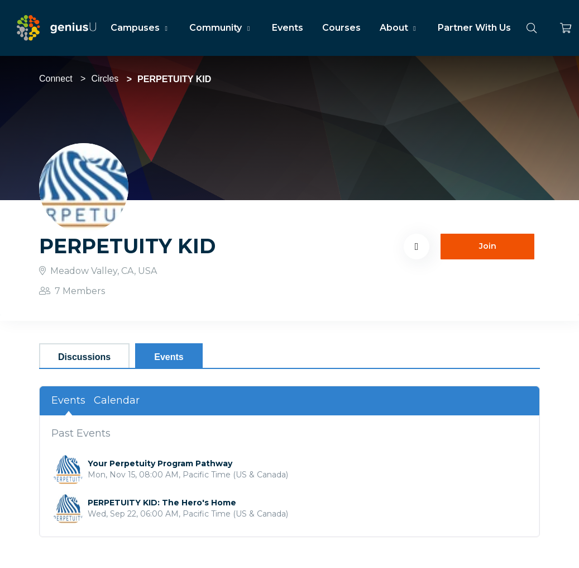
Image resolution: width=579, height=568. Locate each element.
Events (287, 27)
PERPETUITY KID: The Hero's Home (162, 503)
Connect (56, 78)
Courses (341, 27)
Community (220, 27)
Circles (104, 78)
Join (487, 246)
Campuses (140, 27)
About (399, 27)
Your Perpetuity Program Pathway (160, 463)
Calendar (117, 400)
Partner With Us (474, 27)
